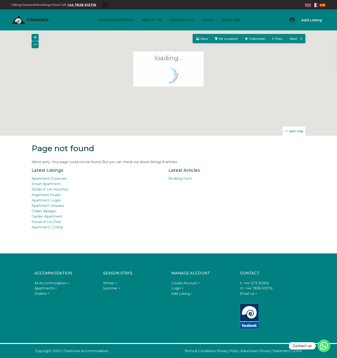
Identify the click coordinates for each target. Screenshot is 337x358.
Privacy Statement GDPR (281, 351)
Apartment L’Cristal (47, 227)
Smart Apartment (46, 184)
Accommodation (116, 20)
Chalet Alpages (44, 211)
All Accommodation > (52, 283)
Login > (177, 288)
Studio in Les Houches (50, 189)
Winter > (110, 283)
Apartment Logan (46, 200)
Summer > (111, 288)
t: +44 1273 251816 (254, 283)
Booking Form (180, 178)
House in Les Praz (46, 222)
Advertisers (249, 351)
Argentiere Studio (46, 195)
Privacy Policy (228, 351)
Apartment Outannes (49, 178)
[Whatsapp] (324, 346)
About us (151, 20)
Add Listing (311, 20)
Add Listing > (182, 294)
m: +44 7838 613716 (256, 288)
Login (208, 20)
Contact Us (181, 20)
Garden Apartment (47, 216)
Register (231, 20)
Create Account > (185, 283)
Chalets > (41, 294)
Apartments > (45, 288)
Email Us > (248, 294)
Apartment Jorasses (48, 206)
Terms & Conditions (200, 351)
